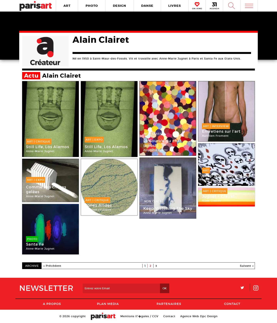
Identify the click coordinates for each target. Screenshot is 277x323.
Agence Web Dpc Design (199, 316)
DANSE (147, 6)
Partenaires (169, 304)
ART (67, 6)
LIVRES (174, 6)
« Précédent (52, 266)
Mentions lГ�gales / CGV (139, 316)
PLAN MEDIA (108, 304)
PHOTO (92, 6)
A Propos (52, 304)
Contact (232, 304)
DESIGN (119, 6)
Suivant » (247, 266)
